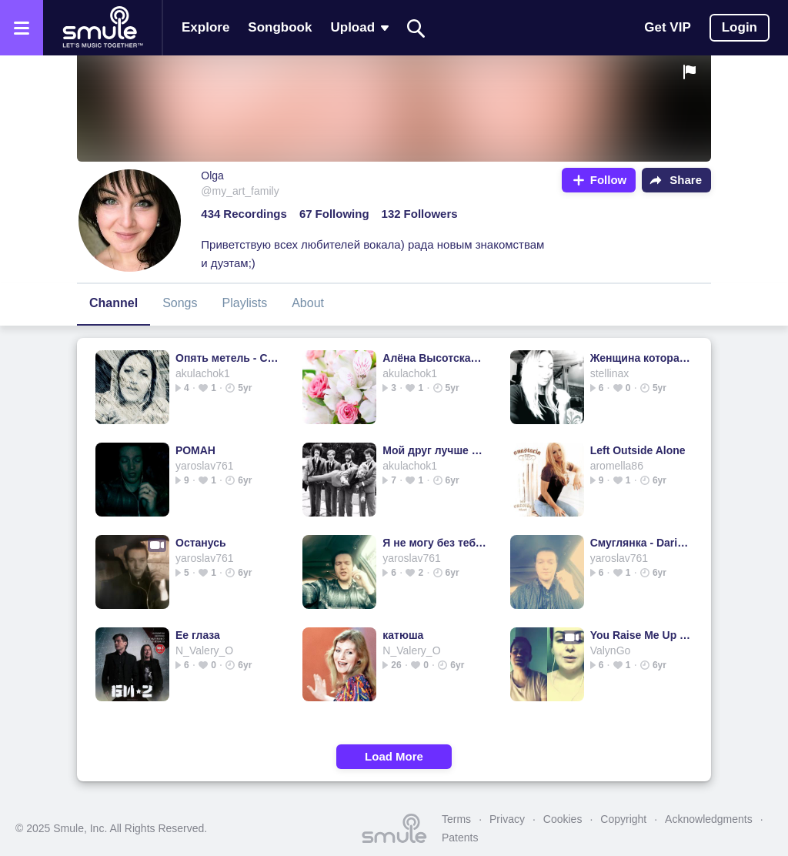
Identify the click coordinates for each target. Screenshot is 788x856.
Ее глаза (197, 635)
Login (739, 27)
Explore (205, 27)
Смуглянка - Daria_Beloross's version (642, 543)
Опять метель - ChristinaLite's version (227, 358)
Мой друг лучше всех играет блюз (434, 450)
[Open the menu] (21, 27)
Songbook (280, 27)
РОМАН (195, 450)
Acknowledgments (709, 819)
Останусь (200, 543)
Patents (460, 837)
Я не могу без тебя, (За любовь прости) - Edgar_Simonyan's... (434, 543)
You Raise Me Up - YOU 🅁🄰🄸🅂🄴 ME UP (642, 635)
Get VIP (667, 27)
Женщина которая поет (642, 358)
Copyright (623, 819)
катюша (402, 635)
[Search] (416, 28)
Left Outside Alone (638, 450)
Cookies (563, 819)
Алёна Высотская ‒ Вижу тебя (434, 358)
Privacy (507, 819)
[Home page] (102, 27)
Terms (456, 819)
